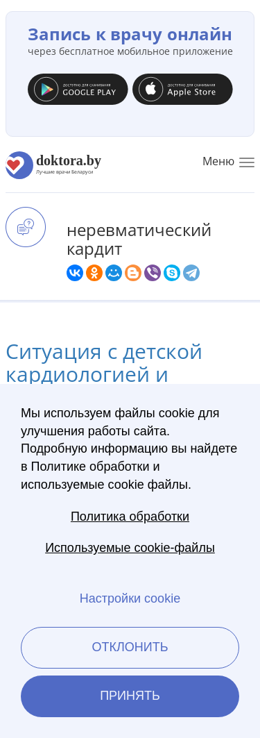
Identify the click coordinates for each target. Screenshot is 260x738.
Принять (130, 696)
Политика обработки (130, 516)
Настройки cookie (130, 598)
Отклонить (130, 647)
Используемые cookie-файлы (130, 548)
